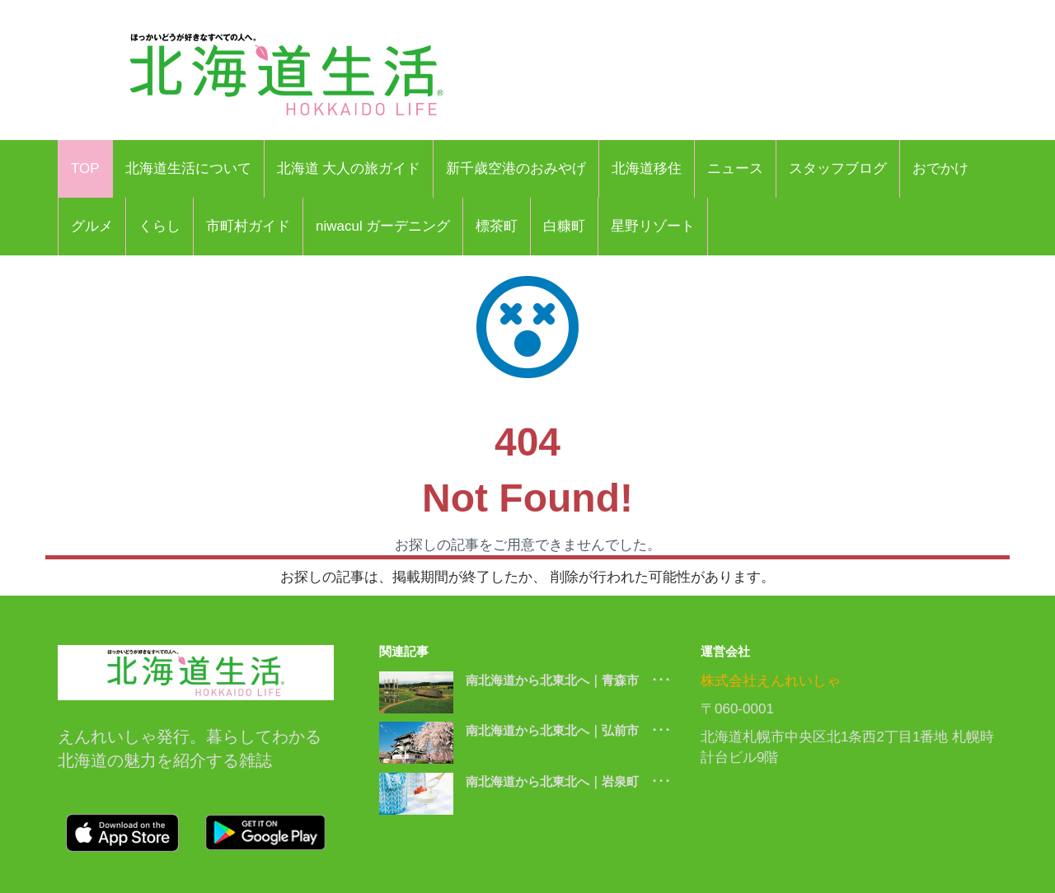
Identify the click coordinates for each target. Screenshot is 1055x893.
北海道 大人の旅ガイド (349, 168)
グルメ (92, 226)
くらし (159, 226)
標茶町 (497, 226)
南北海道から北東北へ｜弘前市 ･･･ (568, 730)
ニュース (735, 168)
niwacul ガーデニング (383, 226)
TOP (85, 168)
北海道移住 (647, 168)
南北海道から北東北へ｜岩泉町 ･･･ (568, 781)
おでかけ (940, 168)
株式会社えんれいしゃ (771, 681)
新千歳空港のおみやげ (516, 168)
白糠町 (564, 226)
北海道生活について (188, 168)
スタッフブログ (838, 168)
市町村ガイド (248, 226)
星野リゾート (653, 226)
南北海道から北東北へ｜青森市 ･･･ (568, 680)
